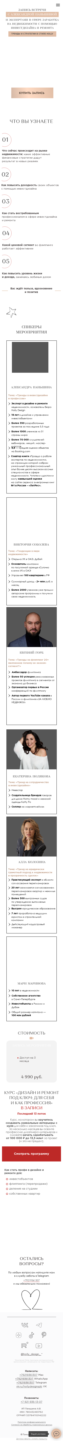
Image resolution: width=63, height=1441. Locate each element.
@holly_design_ (31, 1354)
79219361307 (25, 1379)
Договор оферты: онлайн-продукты (31, 1439)
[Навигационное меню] (58, 5)
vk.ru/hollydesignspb (29, 1386)
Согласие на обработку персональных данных (31, 1425)
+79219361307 (31, 1280)
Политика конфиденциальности (32, 1422)
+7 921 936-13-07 (31, 1402)
